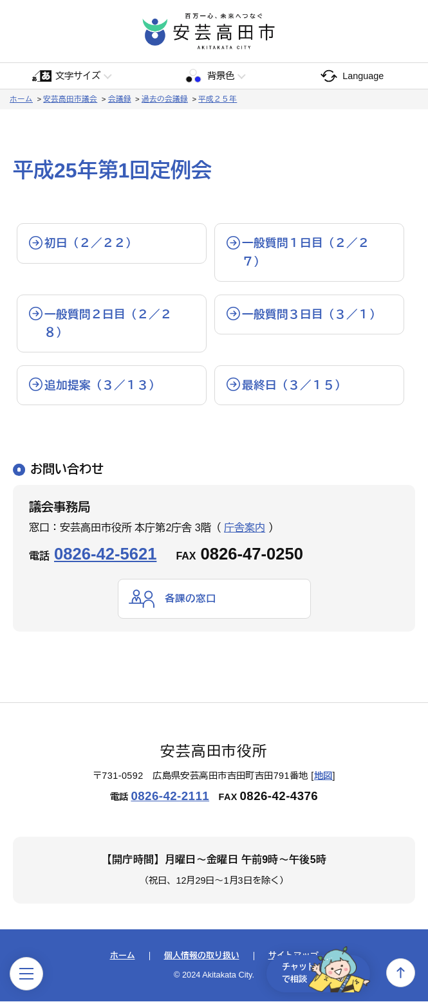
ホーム (21, 99)
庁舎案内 (244, 527)
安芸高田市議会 (70, 99)
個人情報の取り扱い (201, 956)
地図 (323, 775)
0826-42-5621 (105, 554)
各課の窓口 (190, 598)
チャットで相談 (321, 972)
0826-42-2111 (170, 796)
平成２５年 (217, 99)
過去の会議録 (165, 99)
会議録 (119, 99)
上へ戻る (400, 972)
